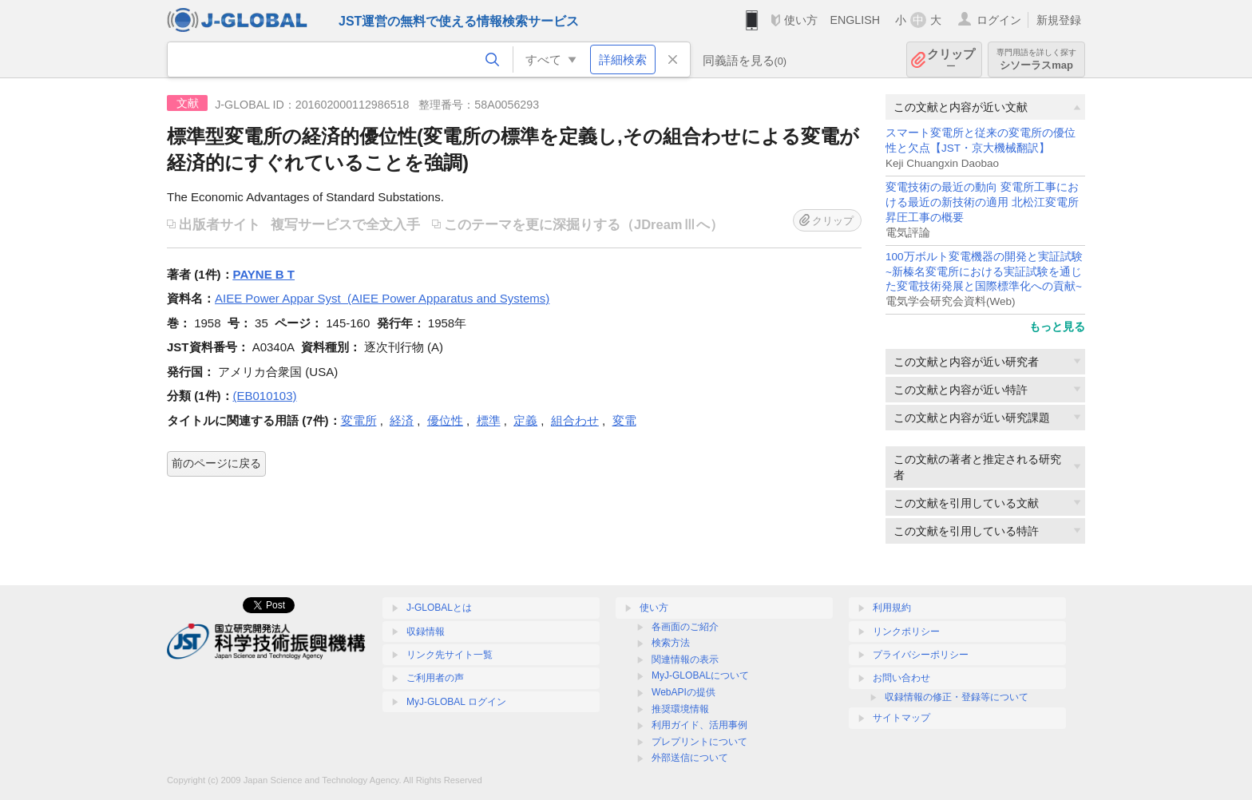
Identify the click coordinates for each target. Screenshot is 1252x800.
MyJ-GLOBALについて (700, 675)
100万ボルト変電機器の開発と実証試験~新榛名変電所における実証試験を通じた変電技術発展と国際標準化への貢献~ (984, 272)
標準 (489, 420)
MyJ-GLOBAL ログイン (456, 701)
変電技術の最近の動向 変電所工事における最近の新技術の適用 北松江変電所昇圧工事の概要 (982, 202)
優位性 (445, 420)
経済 (402, 420)
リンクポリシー (906, 631)
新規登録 (1058, 20)
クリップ (951, 59)
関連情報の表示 (685, 659)
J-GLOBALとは (439, 607)
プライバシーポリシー (921, 654)
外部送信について (690, 757)
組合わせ (575, 420)
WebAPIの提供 (683, 692)
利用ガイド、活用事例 (699, 725)
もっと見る (1057, 326)
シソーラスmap (1036, 59)
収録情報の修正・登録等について (956, 697)
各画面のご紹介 (685, 626)
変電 (624, 420)
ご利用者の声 (435, 677)
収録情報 (425, 631)
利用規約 (892, 607)
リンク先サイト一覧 (449, 654)
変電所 (359, 420)
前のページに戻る (216, 463)
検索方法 (671, 642)
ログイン (999, 20)
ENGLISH (855, 20)
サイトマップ (901, 717)
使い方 (801, 20)
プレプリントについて (699, 741)
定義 (525, 420)
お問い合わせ (901, 677)
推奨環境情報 (680, 709)
